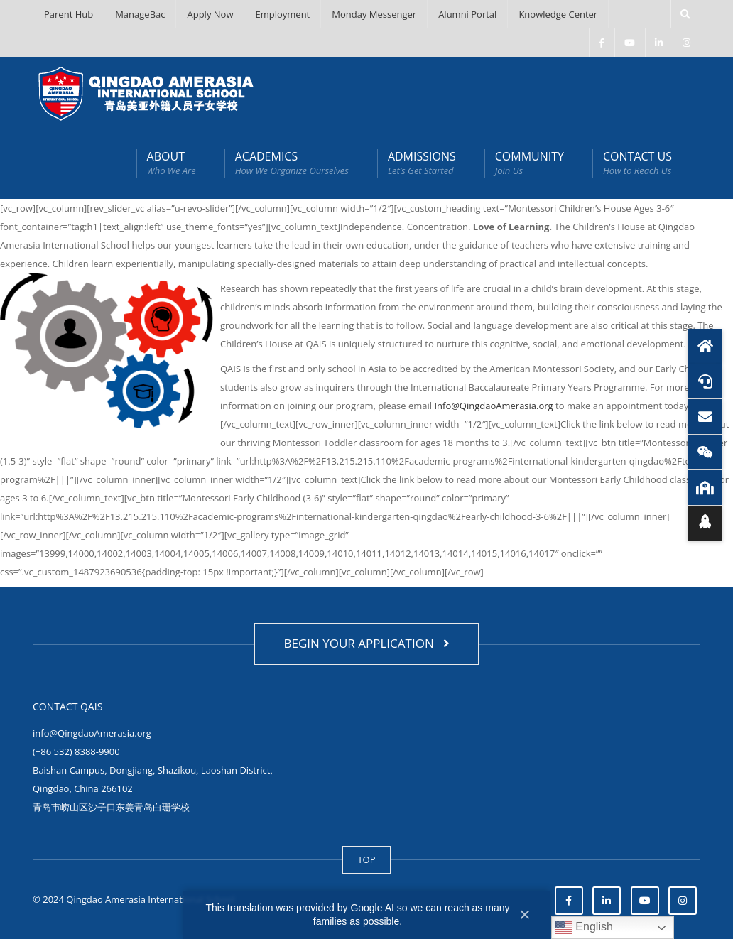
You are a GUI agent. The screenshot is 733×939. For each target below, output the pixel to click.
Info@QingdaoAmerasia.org (493, 405)
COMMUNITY (529, 163)
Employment (282, 14)
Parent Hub (68, 14)
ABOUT (171, 163)
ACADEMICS (292, 163)
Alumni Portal (467, 14)
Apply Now (210, 14)
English (584, 927)
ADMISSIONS (422, 163)
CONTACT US (637, 163)
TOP (366, 859)
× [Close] (525, 914)
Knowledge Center (557, 14)
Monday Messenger (374, 14)
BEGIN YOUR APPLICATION (366, 643)
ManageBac (140, 14)
